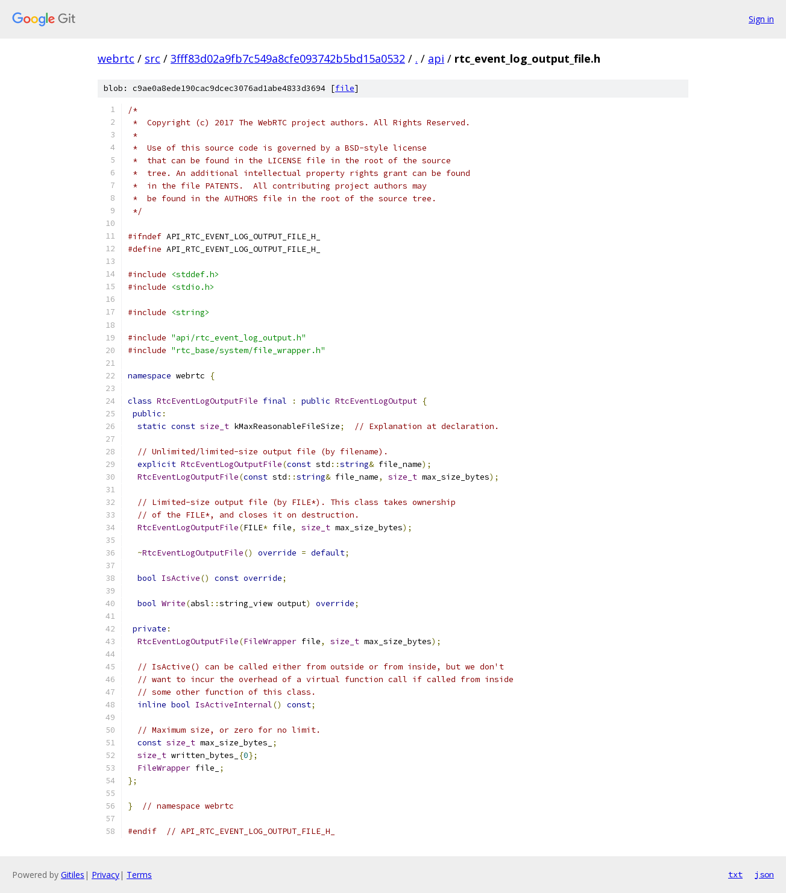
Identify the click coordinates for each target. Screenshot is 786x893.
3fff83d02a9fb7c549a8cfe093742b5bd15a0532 (288, 58)
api (436, 58)
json (764, 874)
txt (735, 874)
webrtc (116, 58)
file (344, 88)
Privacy (105, 874)
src (152, 58)
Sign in (761, 19)
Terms (139, 874)
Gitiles (72, 874)
